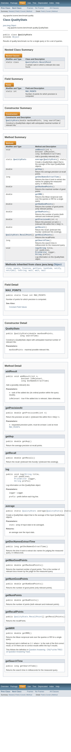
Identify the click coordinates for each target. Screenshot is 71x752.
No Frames (39, 8)
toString (22, 278)
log (36, 254)
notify (57, 276)
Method (29, 11)
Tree (34, 3)
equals (17, 276)
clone (8, 276)
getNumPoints (41, 216)
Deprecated (43, 3)
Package (13, 3)
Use (29, 3)
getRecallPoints (43, 240)
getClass (37, 276)
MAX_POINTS (30, 93)
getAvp (38, 172)
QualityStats (12, 122)
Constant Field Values (18, 315)
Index (51, 3)
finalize (26, 276)
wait (30, 278)
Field (17, 11)
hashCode (48, 276)
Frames (30, 8)
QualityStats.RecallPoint (38, 63)
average (39, 162)
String (42, 254)
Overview (5, 3)
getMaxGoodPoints (43, 190)
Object (15, 37)
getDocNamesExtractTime (47, 180)
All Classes (54, 8)
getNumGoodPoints (43, 208)
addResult (40, 152)
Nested (11, 11)
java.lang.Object (9, 25)
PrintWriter (41, 259)
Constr (22, 11)
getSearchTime (42, 246)
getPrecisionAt (42, 224)
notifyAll (11, 278)
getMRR (38, 198)
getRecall (40, 232)
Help (57, 3)
